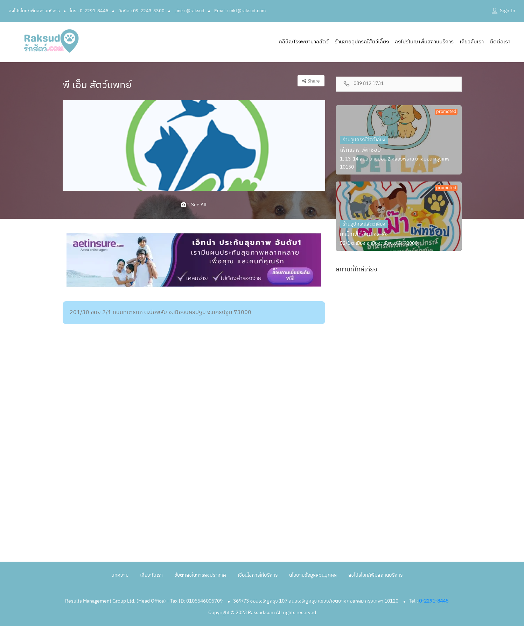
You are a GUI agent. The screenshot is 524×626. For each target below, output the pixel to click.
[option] (194, 145)
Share (311, 81)
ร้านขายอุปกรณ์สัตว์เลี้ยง (362, 41)
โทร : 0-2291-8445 (89, 11)
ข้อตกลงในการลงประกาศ (200, 575)
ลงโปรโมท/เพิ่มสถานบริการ (34, 11)
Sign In (507, 11)
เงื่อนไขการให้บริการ (258, 575)
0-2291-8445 (433, 601)
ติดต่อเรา (500, 41)
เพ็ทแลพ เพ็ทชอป (360, 150)
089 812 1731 (369, 83)
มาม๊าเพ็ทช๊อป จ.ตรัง (364, 234)
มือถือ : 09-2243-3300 (141, 11)
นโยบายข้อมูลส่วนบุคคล (313, 575)
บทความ (119, 575)
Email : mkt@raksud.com (240, 11)
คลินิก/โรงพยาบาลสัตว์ (304, 41)
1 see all (194, 205)
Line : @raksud (189, 11)
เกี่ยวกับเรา (472, 41)
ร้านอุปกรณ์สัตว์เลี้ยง (364, 140)
